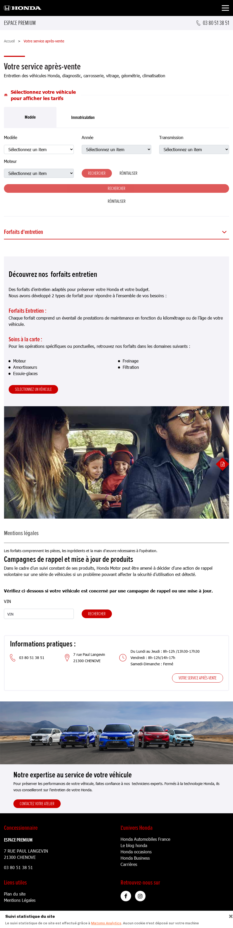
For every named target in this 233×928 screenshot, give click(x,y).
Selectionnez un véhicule (33, 389)
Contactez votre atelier (37, 803)
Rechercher (97, 614)
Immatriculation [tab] (83, 117)
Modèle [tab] (30, 117)
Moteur (10, 161)
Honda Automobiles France (145, 839)
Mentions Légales (19, 900)
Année (87, 137)
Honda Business (135, 857)
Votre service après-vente (197, 678)
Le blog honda (134, 845)
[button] (116, 232)
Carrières (129, 864)
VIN (7, 601)
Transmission (171, 137)
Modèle (10, 137)
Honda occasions (136, 851)
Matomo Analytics (106, 923)
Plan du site (14, 893)
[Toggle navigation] (225, 9)
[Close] (229, 915)
